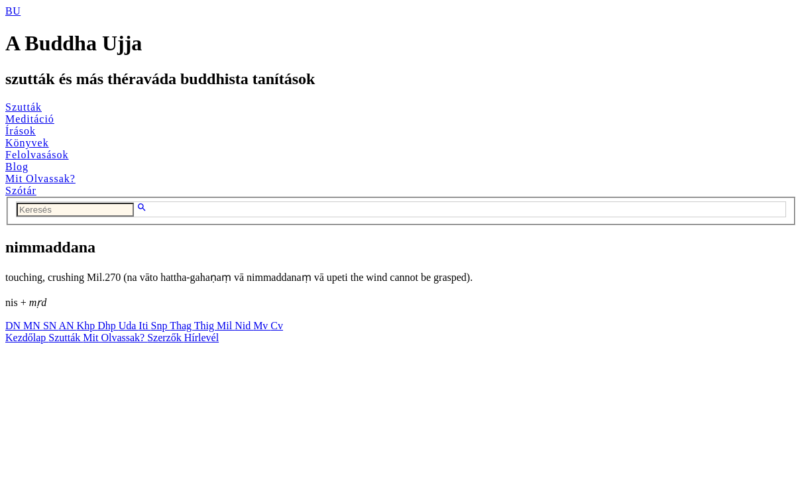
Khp (87, 325)
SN (51, 325)
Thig (205, 325)
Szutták (23, 107)
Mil (226, 325)
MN (33, 325)
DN (14, 325)
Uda (129, 325)
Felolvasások (37, 154)
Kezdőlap (26, 337)
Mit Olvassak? (40, 178)
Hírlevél (201, 337)
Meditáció (29, 119)
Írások (20, 130)
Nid (244, 325)
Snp (160, 325)
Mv (261, 325)
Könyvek (27, 142)
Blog (17, 166)
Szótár (20, 190)
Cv (276, 325)
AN (67, 325)
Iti (144, 325)
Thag (182, 325)
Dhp (108, 325)
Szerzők (165, 337)
